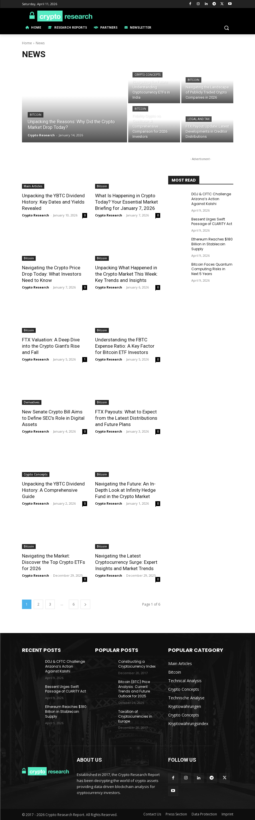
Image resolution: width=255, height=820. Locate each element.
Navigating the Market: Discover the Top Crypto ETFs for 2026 (53, 562)
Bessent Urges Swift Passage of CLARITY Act (211, 221)
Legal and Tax (199, 119)
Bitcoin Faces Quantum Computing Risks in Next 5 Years (211, 269)
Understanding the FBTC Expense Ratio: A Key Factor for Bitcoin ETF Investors (124, 346)
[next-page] (85, 604)
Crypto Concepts (147, 74)
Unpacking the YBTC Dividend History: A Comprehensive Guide (53, 490)
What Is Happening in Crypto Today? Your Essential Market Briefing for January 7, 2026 (126, 202)
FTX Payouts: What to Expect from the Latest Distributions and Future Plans (126, 418)
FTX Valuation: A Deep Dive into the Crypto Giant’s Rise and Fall (51, 346)
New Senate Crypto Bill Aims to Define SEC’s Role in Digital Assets (53, 418)
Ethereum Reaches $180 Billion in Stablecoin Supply (212, 244)
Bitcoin (35, 114)
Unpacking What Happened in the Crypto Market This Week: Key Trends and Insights (126, 274)
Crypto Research (35, 215)
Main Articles (33, 186)
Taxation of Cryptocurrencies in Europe (135, 716)
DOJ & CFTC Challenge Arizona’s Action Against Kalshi (211, 199)
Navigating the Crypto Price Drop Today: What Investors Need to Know (51, 274)
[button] (226, 27)
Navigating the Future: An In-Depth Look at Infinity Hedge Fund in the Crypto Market (125, 490)
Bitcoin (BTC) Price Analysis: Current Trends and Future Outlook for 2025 (134, 688)
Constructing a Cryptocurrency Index (137, 664)
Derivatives (32, 402)
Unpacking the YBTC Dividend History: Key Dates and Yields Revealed (53, 202)
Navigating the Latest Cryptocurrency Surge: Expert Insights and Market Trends (126, 562)
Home (27, 43)
